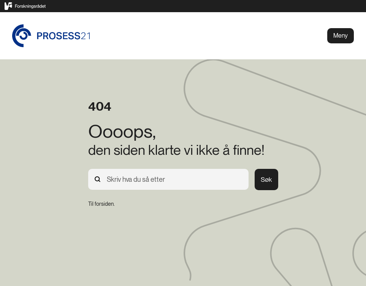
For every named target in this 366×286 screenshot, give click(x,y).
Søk (266, 179)
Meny (340, 35)
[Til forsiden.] (101, 204)
